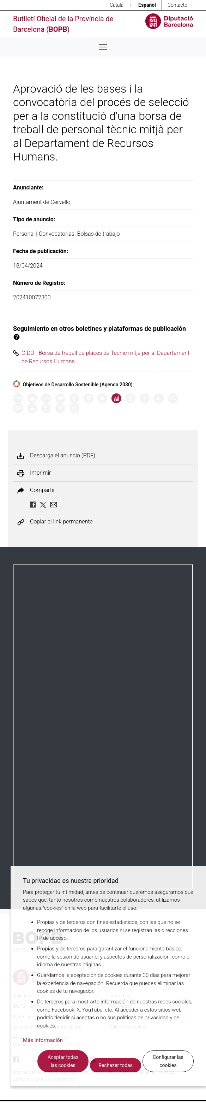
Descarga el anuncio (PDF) (62, 455)
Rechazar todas (115, 1065)
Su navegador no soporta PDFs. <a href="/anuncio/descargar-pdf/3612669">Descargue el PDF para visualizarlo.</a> (103, 726)
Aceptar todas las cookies (63, 1061)
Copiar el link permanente (61, 522)
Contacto (177, 5)
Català (116, 5)
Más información (43, 1040)
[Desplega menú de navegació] (103, 47)
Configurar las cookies (168, 1061)
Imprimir (40, 472)
